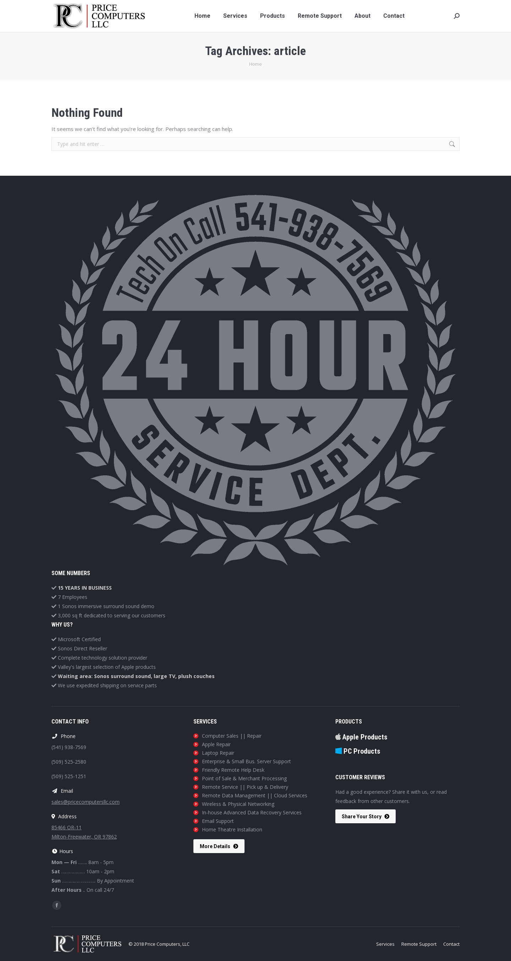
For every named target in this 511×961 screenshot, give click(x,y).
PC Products (357, 751)
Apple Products (361, 737)
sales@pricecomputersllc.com (85, 801)
